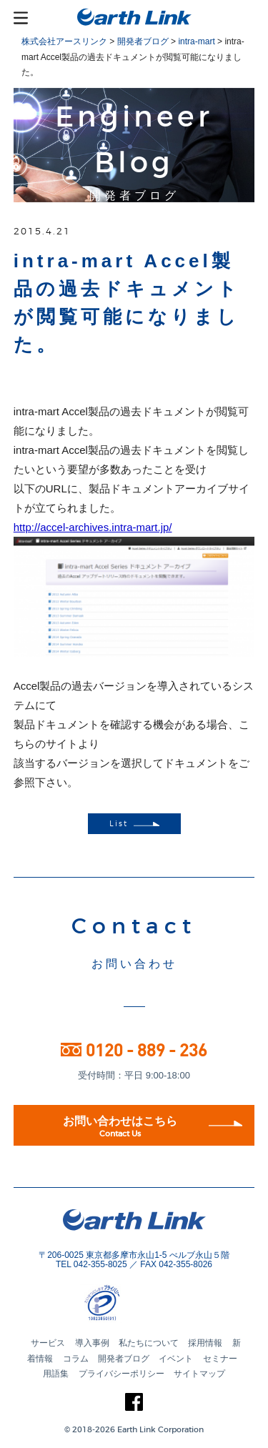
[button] (159, 1304)
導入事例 (92, 1343)
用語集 (56, 1374)
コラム (76, 1359)
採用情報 (205, 1343)
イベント (176, 1359)
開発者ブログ (123, 1359)
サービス (48, 1343)
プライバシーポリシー (121, 1374)
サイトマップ (199, 1374)
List (134, 824)
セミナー (220, 1359)
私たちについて (149, 1343)
